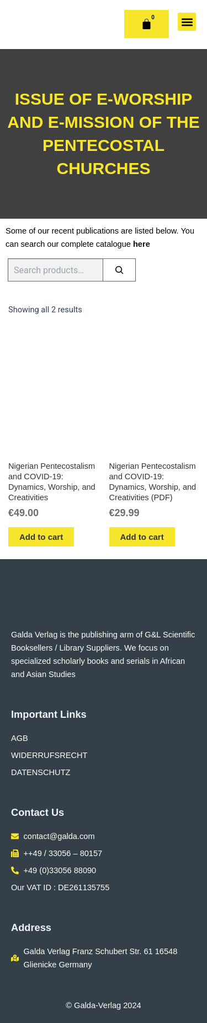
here (141, 244)
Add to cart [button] (41, 537)
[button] (187, 22)
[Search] (119, 270)
